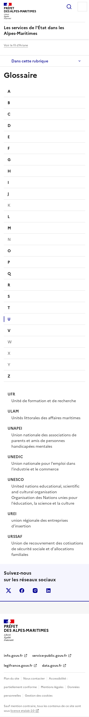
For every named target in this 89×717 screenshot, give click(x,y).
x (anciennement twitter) (8, 590)
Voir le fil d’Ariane (16, 45)
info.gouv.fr (13, 655)
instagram (35, 590)
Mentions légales (52, 687)
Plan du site (11, 678)
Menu (82, 6)
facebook (22, 590)
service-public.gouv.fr (49, 655)
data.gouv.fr (52, 665)
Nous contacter (34, 678)
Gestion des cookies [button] (38, 696)
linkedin (48, 590)
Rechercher (69, 6)
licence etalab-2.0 (22, 711)
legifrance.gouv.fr (18, 665)
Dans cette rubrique (29, 61)
